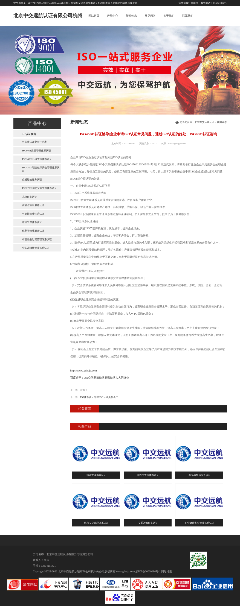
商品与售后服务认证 (33, 205)
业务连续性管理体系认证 (35, 248)
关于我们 (168, 15)
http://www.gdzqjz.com (83, 370)
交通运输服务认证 (32, 179)
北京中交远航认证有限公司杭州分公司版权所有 (86, 571)
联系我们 (187, 15)
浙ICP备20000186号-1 (148, 571)
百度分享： (77, 377)
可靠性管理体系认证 (33, 213)
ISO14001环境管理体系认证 (37, 159)
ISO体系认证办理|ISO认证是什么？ (99, 397)
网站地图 (166, 571)
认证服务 (30, 133)
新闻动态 (131, 15)
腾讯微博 (110, 377)
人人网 (119, 377)
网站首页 (93, 15)
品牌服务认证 (29, 196)
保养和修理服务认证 (33, 230)
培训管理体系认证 (32, 222)
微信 (126, 377)
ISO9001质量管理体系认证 (36, 150)
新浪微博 (99, 377)
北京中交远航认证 (204, 122)
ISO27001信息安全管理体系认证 (39, 188)
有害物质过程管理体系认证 (37, 239)
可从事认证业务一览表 (34, 141)
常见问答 (150, 15)
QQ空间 (89, 377)
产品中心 (112, 15)
